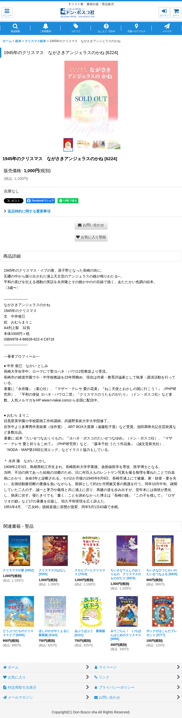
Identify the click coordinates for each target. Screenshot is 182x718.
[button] (6, 12)
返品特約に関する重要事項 (27, 211)
